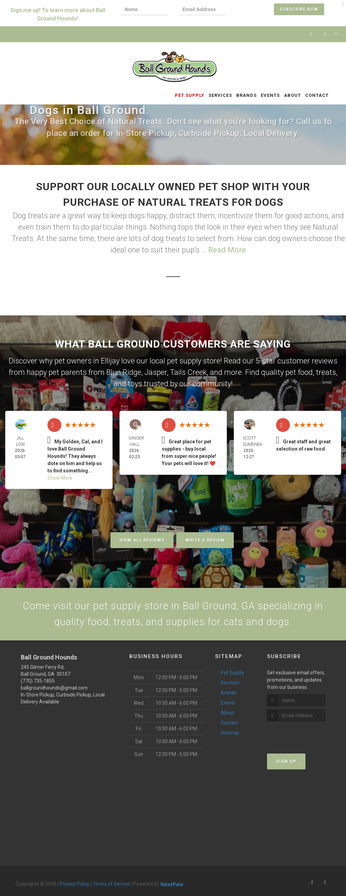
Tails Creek (188, 372)
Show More (59, 478)
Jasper (155, 372)
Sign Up (286, 762)
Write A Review (205, 540)
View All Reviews (142, 540)
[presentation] (259, 10)
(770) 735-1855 (38, 682)
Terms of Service (111, 885)
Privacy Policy (74, 885)
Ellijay (110, 361)
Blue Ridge (123, 372)
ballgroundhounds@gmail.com (54, 689)
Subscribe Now (299, 9)
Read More (227, 250)
